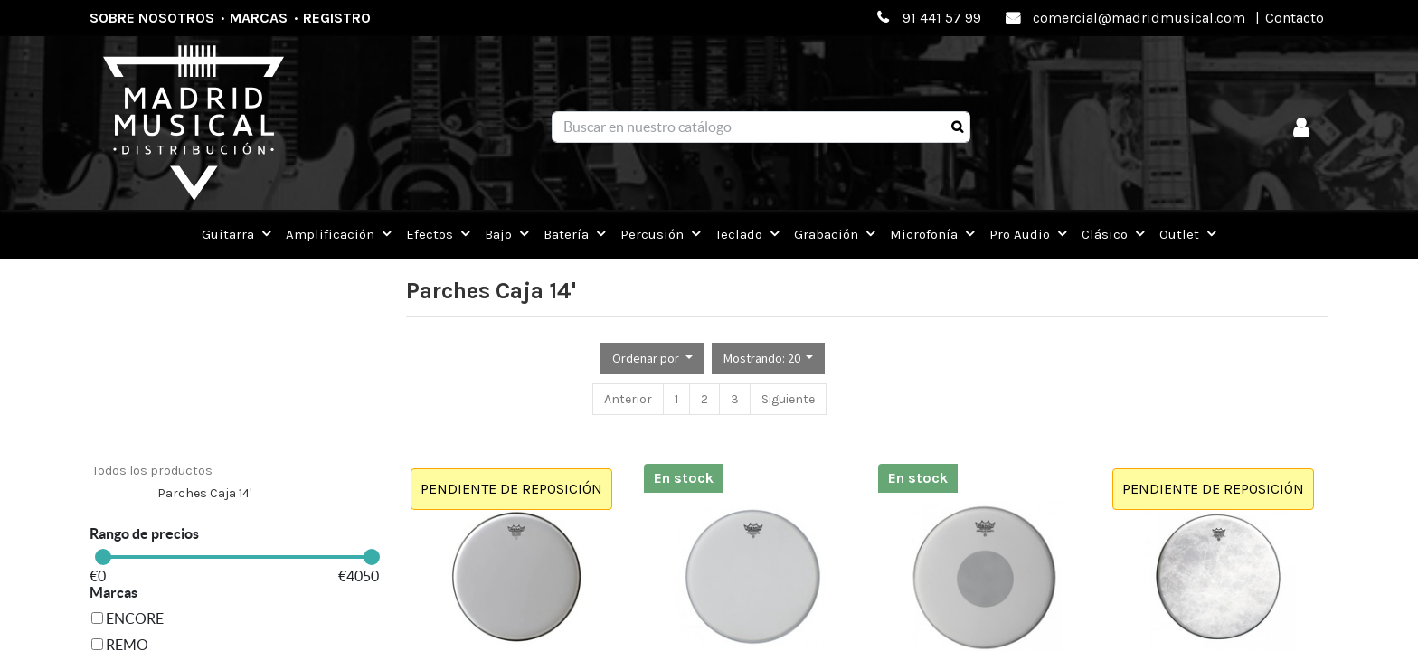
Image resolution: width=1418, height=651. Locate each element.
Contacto (1294, 17)
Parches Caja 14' (204, 493)
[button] (652, 358)
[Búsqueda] (957, 127)
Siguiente (788, 399)
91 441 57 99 (942, 17)
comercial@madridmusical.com (1139, 17)
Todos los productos (152, 470)
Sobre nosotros (152, 17)
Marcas (259, 17)
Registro (337, 17)
